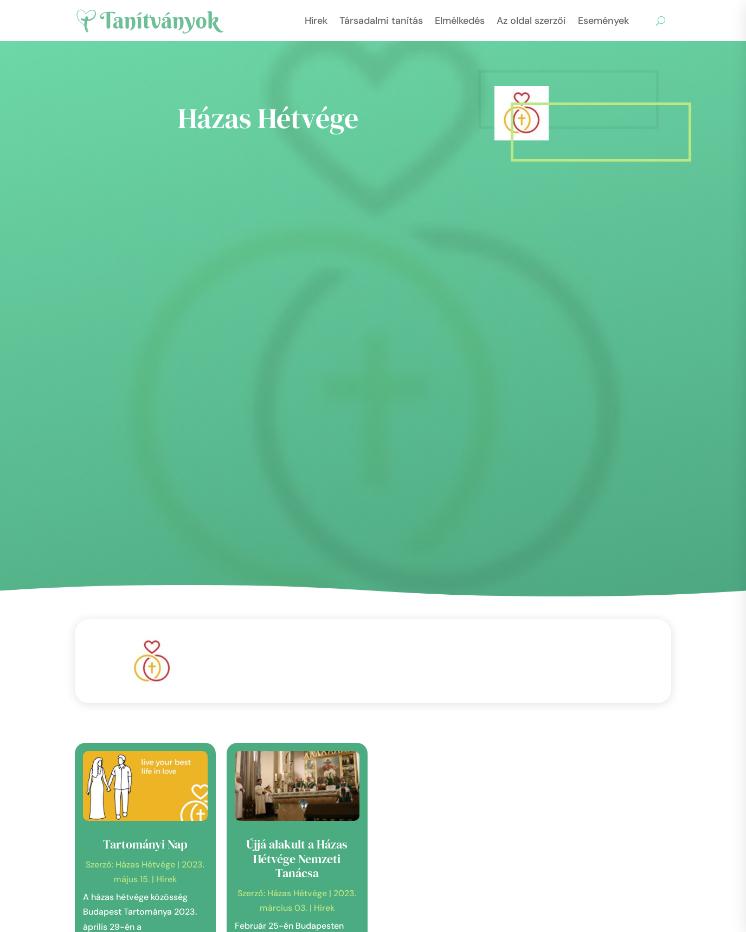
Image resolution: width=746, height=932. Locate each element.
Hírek (316, 20)
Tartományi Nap (145, 844)
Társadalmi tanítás (381, 20)
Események (603, 20)
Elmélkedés (460, 20)
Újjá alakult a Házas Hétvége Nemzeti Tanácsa (297, 858)
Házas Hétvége (145, 864)
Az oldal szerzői (531, 20)
